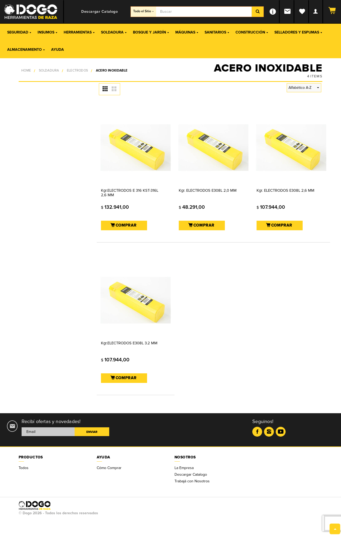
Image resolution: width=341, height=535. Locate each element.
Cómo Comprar (109, 468)
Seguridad (19, 32)
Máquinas (186, 32)
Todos (24, 468)
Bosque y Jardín (151, 32)
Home (26, 71)
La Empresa (184, 468)
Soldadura (114, 32)
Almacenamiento (26, 49)
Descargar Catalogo (190, 474)
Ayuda (57, 49)
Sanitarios (217, 32)
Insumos (47, 32)
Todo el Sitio (143, 11)
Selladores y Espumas (298, 32)
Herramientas (79, 32)
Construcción (252, 32)
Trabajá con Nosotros (192, 481)
